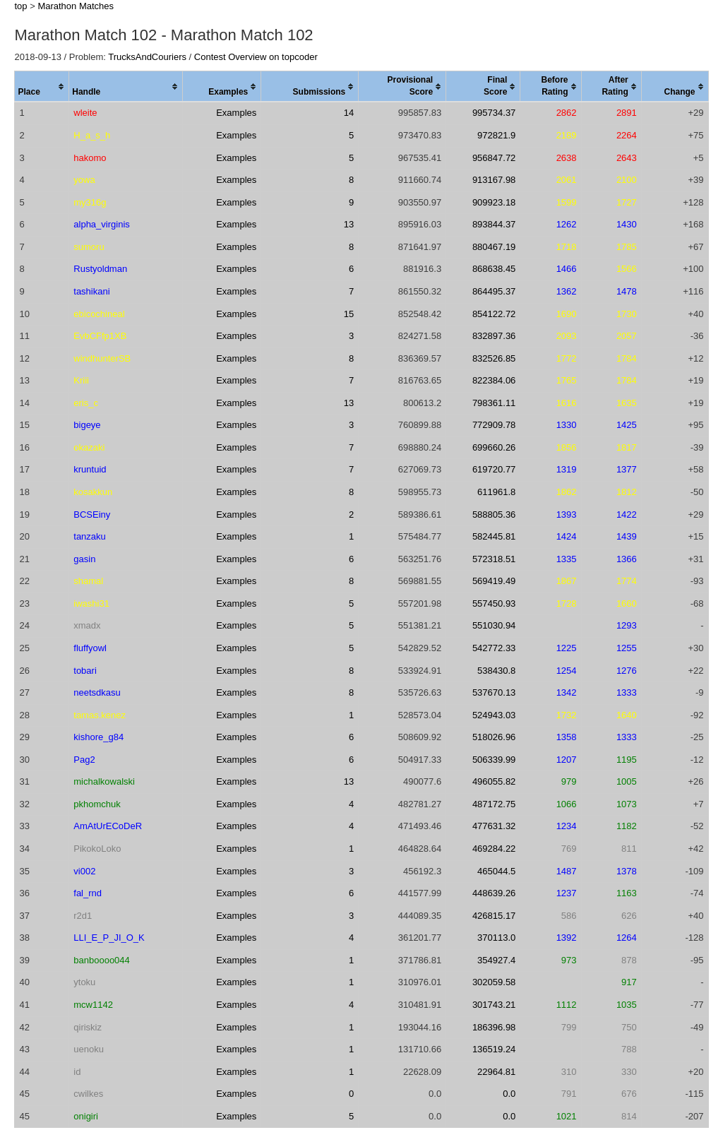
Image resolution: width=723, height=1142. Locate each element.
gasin (84, 559)
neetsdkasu (97, 692)
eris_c (85, 403)
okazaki (88, 447)
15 (349, 314)
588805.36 (493, 514)
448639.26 (493, 893)
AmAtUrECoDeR (107, 826)
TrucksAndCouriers (147, 57)
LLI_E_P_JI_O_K (108, 937)
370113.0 (496, 937)
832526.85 (493, 358)
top (20, 6)
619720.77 (493, 469)
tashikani (91, 291)
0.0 (509, 1093)
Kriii (81, 380)
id (76, 1071)
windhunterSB (102, 358)
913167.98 (493, 179)
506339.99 (493, 759)
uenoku (88, 1049)
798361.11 (493, 403)
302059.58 (493, 982)
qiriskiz (87, 1027)
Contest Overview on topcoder (256, 57)
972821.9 (496, 135)
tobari (85, 670)
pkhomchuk (96, 804)
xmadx (86, 625)
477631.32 (493, 826)
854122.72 (493, 314)
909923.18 (493, 202)
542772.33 (493, 648)
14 (349, 112)
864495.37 (493, 291)
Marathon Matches (75, 6)
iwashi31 (91, 603)
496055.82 (493, 781)
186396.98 (493, 1027)
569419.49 (493, 581)
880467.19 (493, 247)
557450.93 (493, 603)
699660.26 (493, 447)
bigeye (86, 425)
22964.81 (496, 1071)
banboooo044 (101, 960)
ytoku (84, 982)
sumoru (88, 247)
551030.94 (493, 625)
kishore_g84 (98, 737)
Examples (236, 112)
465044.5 (496, 871)
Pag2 (84, 759)
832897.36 (493, 336)
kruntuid (89, 469)
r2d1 (82, 915)
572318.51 (493, 559)
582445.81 (493, 536)
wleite (85, 112)
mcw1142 (93, 1004)
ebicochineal (98, 314)
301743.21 (493, 1004)
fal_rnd (87, 893)
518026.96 (493, 737)
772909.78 (493, 425)
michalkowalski (104, 781)
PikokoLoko (97, 848)
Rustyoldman (100, 268)
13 (349, 224)
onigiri (85, 1116)
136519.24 (493, 1049)
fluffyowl (90, 648)
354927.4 (496, 960)
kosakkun (92, 492)
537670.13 (493, 692)
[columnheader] (42, 86)
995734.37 (493, 112)
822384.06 (493, 380)
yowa (84, 179)
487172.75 (493, 804)
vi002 (84, 871)
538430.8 (496, 670)
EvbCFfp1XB (99, 336)
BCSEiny (91, 514)
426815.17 (493, 915)
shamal (88, 581)
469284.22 (493, 848)
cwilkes (88, 1093)
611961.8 (496, 492)
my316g (89, 202)
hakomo (89, 158)
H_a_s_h (91, 135)
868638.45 (493, 268)
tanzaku (89, 536)
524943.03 (493, 715)
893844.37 (493, 224)
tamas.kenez (99, 715)
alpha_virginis (101, 224)
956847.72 (493, 158)
